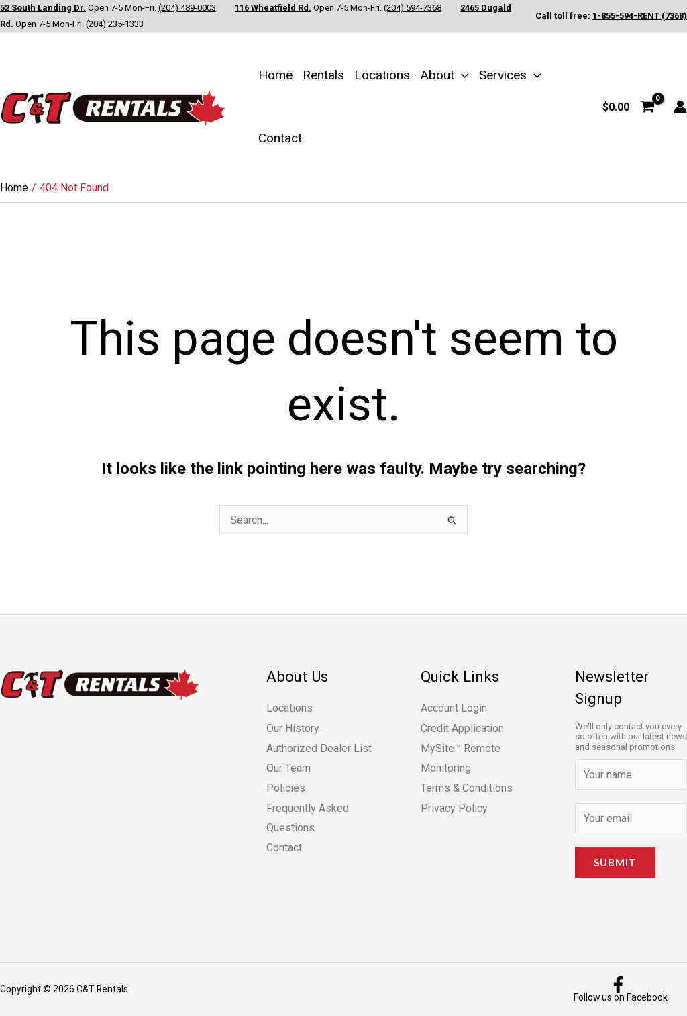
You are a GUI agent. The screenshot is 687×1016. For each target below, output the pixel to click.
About (444, 75)
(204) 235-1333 (115, 24)
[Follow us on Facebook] (618, 989)
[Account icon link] (680, 106)
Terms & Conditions (467, 788)
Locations (382, 75)
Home (275, 75)
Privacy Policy (454, 808)
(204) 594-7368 (412, 8)
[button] (461, 75)
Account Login (454, 708)
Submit (615, 862)
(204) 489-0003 (187, 8)
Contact (280, 138)
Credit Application (462, 728)
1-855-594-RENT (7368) (639, 16)
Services (510, 75)
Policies (285, 788)
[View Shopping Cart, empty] (628, 107)
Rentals (323, 75)
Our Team (288, 767)
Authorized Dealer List (319, 748)
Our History (292, 728)
